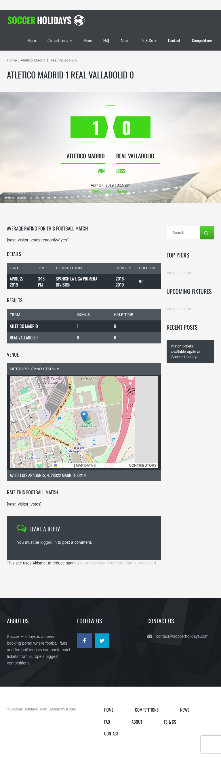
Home (31, 40)
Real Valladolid (24, 337)
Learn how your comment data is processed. (117, 563)
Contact (174, 40)
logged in (48, 542)
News (87, 40)
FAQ (106, 40)
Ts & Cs (149, 40)
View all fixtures (181, 272)
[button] (84, 416)
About (125, 40)
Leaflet (63, 466)
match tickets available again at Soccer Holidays (185, 351)
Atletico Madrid (24, 326)
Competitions (59, 40)
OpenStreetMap (112, 466)
